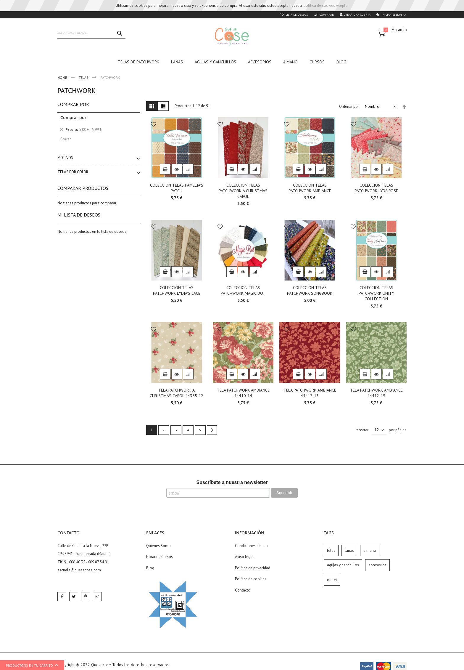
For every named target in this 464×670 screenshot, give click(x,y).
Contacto (242, 590)
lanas (349, 550)
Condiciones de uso (251, 545)
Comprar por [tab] (73, 104)
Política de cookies (250, 578)
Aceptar (342, 5)
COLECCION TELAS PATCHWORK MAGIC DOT (243, 290)
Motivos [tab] (65, 157)
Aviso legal (244, 556)
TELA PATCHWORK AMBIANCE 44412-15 (376, 392)
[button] (154, 124)
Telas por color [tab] (72, 171)
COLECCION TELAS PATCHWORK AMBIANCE (310, 187)
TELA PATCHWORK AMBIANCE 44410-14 (243, 392)
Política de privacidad (252, 567)
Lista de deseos (297, 15)
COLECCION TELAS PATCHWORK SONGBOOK (309, 290)
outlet (332, 579)
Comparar (326, 15)
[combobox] (91, 33)
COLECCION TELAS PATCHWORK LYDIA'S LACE (176, 290)
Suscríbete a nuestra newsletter (232, 482)
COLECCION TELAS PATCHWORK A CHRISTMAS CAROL (243, 190)
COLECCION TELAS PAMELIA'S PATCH (176, 187)
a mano (369, 550)
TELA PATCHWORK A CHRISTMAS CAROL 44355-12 (176, 392)
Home (62, 77)
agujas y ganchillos (343, 565)
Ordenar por (349, 106)
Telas (84, 77)
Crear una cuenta (357, 15)
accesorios (377, 565)
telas (331, 550)
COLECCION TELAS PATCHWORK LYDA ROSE (376, 187)
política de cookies (319, 5)
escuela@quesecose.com (79, 570)
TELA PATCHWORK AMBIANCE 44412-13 (309, 392)
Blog (150, 567)
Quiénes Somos (159, 545)
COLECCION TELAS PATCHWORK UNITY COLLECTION (376, 293)
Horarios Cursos (159, 556)
